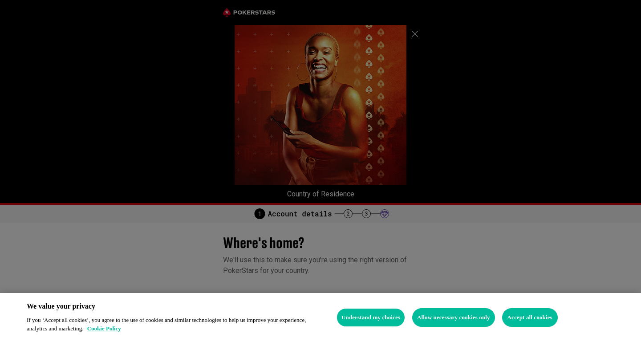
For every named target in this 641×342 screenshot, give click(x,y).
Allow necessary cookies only (453, 317)
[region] (320, 317)
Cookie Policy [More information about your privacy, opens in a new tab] (104, 328)
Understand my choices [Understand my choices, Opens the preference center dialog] (370, 317)
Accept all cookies (529, 317)
